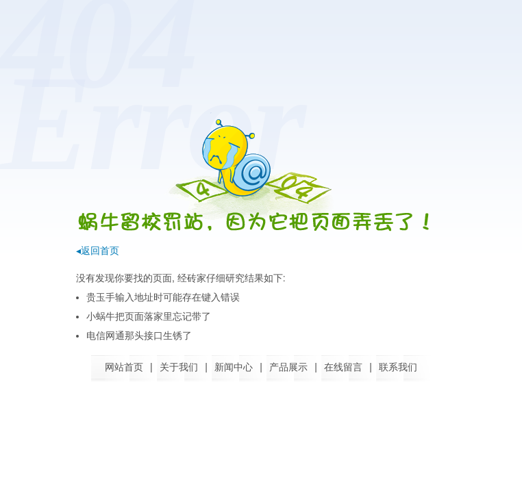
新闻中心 (233, 367)
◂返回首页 (97, 250)
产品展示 (288, 367)
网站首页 (124, 367)
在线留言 (343, 367)
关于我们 (179, 367)
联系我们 (398, 367)
